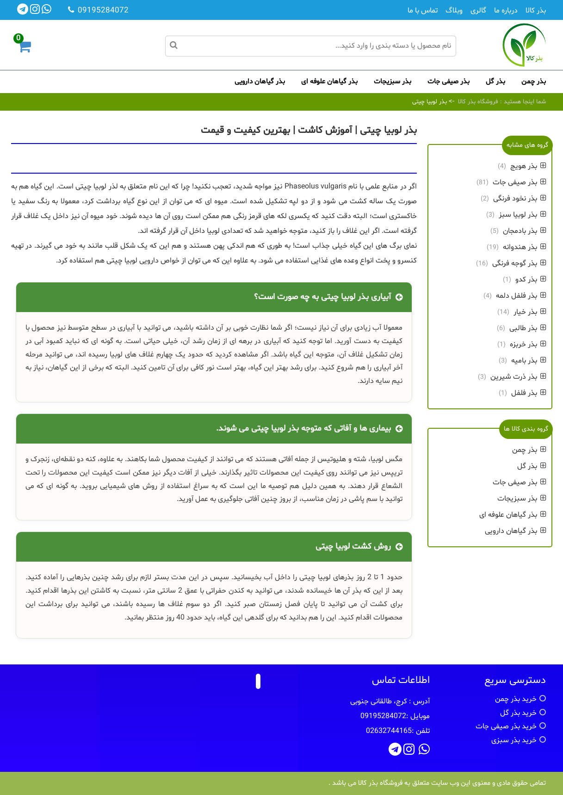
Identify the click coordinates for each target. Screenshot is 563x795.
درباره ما (506, 11)
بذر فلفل (528, 393)
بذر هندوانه (524, 247)
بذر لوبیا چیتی (429, 102)
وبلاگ (454, 11)
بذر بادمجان (524, 231)
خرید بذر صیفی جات (506, 726)
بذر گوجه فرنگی (519, 263)
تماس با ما (423, 11)
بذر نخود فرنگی (519, 199)
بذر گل (495, 82)
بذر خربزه (528, 344)
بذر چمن (533, 82)
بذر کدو (530, 280)
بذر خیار (530, 312)
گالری (478, 11)
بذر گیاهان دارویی (260, 82)
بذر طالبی (527, 328)
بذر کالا (536, 11)
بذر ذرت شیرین (518, 377)
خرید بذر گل (518, 713)
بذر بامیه (528, 361)
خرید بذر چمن (516, 699)
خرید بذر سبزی (514, 740)
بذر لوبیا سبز (522, 215)
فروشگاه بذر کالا (478, 102)
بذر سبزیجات (392, 82)
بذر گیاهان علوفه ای (329, 82)
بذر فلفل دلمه (521, 296)
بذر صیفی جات (448, 82)
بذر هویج (528, 166)
